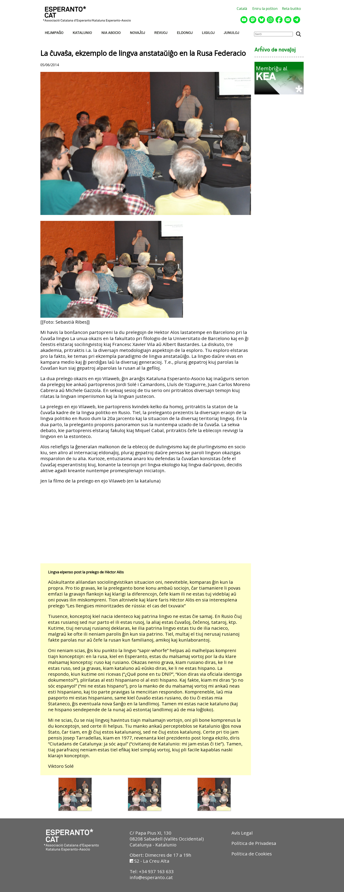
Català (242, 8)
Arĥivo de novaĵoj (275, 50)
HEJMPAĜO (54, 33)
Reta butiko (291, 8)
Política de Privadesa (253, 843)
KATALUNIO (82, 33)
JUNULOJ (231, 33)
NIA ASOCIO (111, 33)
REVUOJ (160, 33)
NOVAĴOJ (137, 33)
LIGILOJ (208, 33)
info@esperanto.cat (151, 877)
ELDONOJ (185, 33)
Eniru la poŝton (265, 8)
